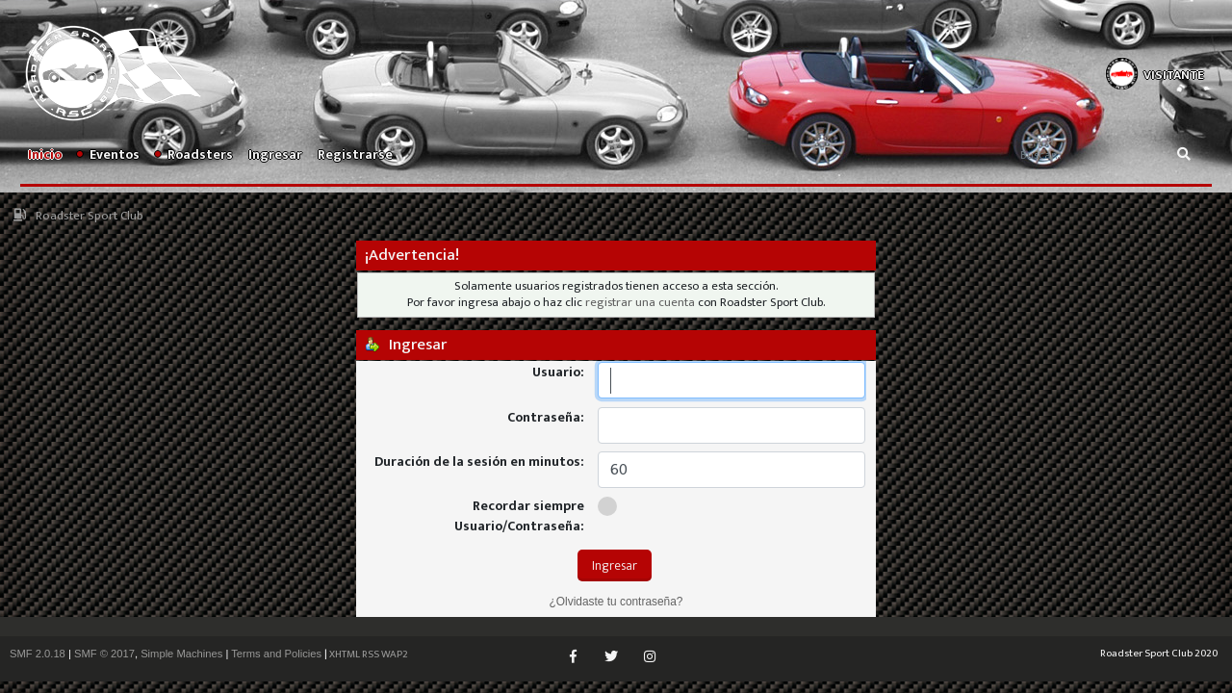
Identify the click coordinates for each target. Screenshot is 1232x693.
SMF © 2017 (104, 653)
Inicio (45, 154)
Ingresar (275, 154)
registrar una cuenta (640, 303)
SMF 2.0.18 (37, 653)
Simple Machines (181, 653)
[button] (1154, 72)
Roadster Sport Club (89, 216)
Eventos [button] (108, 154)
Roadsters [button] (194, 154)
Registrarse (355, 154)
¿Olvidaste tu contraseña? (616, 601)
